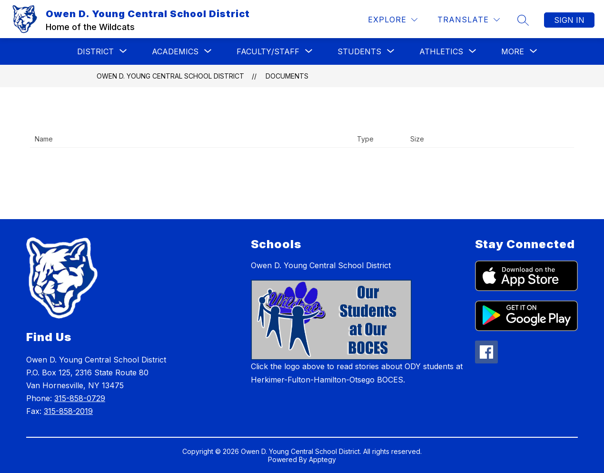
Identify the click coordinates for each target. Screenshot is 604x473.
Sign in (569, 20)
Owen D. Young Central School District (170, 76)
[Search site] (523, 20)
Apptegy (322, 459)
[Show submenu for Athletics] (441, 51)
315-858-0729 (79, 398)
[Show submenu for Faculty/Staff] (268, 51)
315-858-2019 (68, 411)
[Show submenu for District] (95, 51)
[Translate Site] (468, 20)
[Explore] (393, 20)
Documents (287, 76)
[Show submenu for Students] (359, 51)
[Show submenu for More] (512, 51)
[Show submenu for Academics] (175, 51)
